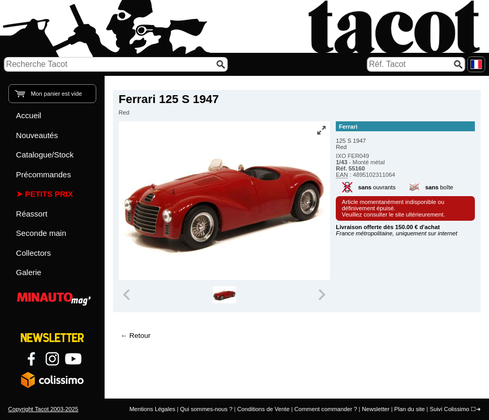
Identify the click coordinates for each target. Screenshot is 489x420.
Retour (139, 335)
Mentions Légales (152, 409)
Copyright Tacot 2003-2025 (43, 409)
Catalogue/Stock (45, 154)
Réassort (32, 213)
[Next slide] (322, 295)
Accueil (28, 115)
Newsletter (376, 409)
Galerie (28, 272)
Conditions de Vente (263, 409)
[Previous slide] (128, 295)
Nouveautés (37, 135)
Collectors (33, 252)
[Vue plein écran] (321, 130)
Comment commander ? (325, 409)
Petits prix (49, 193)
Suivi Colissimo (449, 409)
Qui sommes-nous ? (206, 409)
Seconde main (41, 233)
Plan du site (409, 409)
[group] (224, 295)
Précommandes (43, 174)
